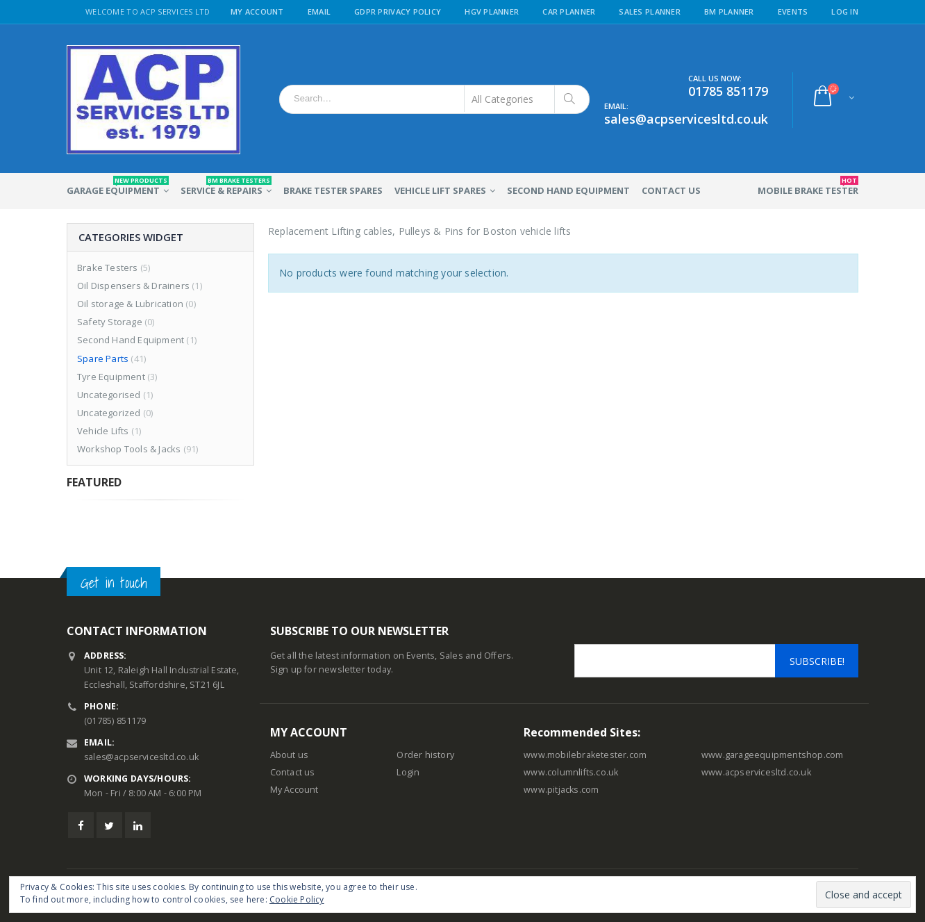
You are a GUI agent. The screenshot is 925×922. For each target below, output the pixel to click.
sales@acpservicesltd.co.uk (142, 757)
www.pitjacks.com (561, 790)
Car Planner (568, 11)
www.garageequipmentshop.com (772, 755)
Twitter (109, 825)
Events (793, 11)
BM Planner (729, 11)
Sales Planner (650, 11)
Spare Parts (102, 358)
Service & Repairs (226, 186)
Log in (844, 11)
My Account (257, 11)
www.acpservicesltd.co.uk (756, 772)
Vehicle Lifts (103, 431)
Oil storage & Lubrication (130, 303)
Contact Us (671, 190)
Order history (425, 755)
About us (289, 755)
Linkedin (138, 825)
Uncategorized (109, 412)
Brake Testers (107, 267)
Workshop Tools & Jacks (129, 449)
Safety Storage (109, 321)
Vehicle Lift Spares (440, 190)
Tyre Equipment (111, 376)
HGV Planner (492, 11)
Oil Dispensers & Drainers (133, 285)
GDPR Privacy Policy (397, 11)
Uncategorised (109, 394)
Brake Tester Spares (333, 190)
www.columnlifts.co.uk (571, 772)
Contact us (292, 772)
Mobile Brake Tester (808, 186)
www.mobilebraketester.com (585, 755)
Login (408, 772)
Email (319, 11)
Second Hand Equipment (568, 190)
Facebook (81, 825)
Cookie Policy (296, 899)
